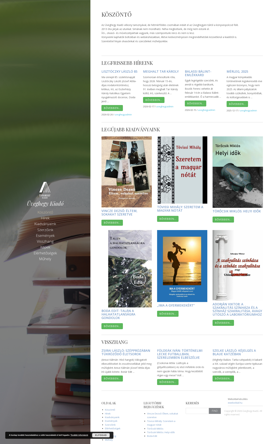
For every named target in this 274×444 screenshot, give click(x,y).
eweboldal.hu (235, 402)
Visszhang (45, 240)
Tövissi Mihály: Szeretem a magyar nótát (180, 209)
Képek (45, 246)
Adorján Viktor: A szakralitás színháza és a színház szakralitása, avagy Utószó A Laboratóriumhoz (237, 309)
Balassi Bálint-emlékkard (198, 73)
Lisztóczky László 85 (119, 71)
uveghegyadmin (123, 114)
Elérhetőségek (45, 252)
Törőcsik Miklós (155, 428)
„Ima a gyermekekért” (176, 305)
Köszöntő (45, 211)
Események (45, 235)
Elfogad (101, 435)
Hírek (45, 217)
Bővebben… (112, 108)
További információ (79, 435)
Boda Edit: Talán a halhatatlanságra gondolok (118, 314)
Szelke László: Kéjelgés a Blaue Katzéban (234, 352)
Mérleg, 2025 (237, 71)
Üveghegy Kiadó (45, 203)
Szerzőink (45, 229)
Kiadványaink (45, 223)
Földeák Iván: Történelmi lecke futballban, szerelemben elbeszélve (180, 354)
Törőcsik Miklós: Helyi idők (237, 211)
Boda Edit (152, 436)
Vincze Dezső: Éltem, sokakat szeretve (119, 212)
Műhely (45, 258)
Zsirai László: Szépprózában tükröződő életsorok (125, 352)
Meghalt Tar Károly (161, 71)
